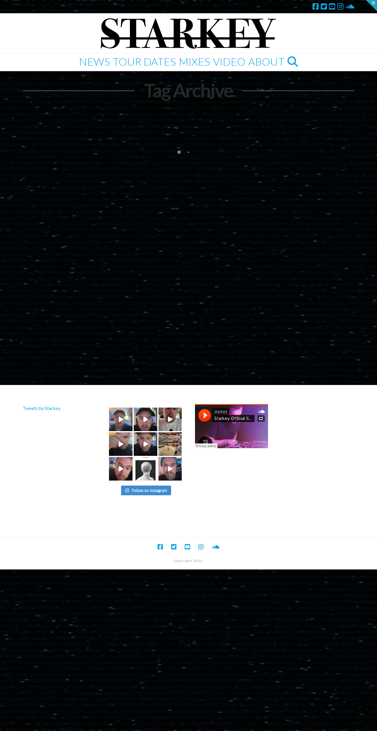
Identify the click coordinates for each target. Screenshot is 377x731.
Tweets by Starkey (41, 408)
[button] (371, 5)
